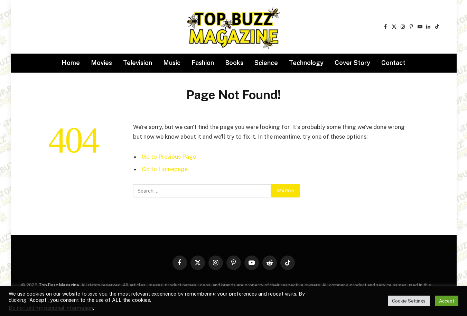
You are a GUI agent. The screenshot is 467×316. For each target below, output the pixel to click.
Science (266, 62)
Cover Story (352, 62)
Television (137, 62)
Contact (393, 62)
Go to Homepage (165, 169)
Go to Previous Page (169, 156)
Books (234, 62)
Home (71, 62)
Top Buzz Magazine (59, 285)
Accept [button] (446, 301)
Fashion (203, 62)
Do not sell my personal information (51, 308)
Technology (306, 62)
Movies (101, 62)
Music (171, 62)
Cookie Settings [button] (409, 301)
